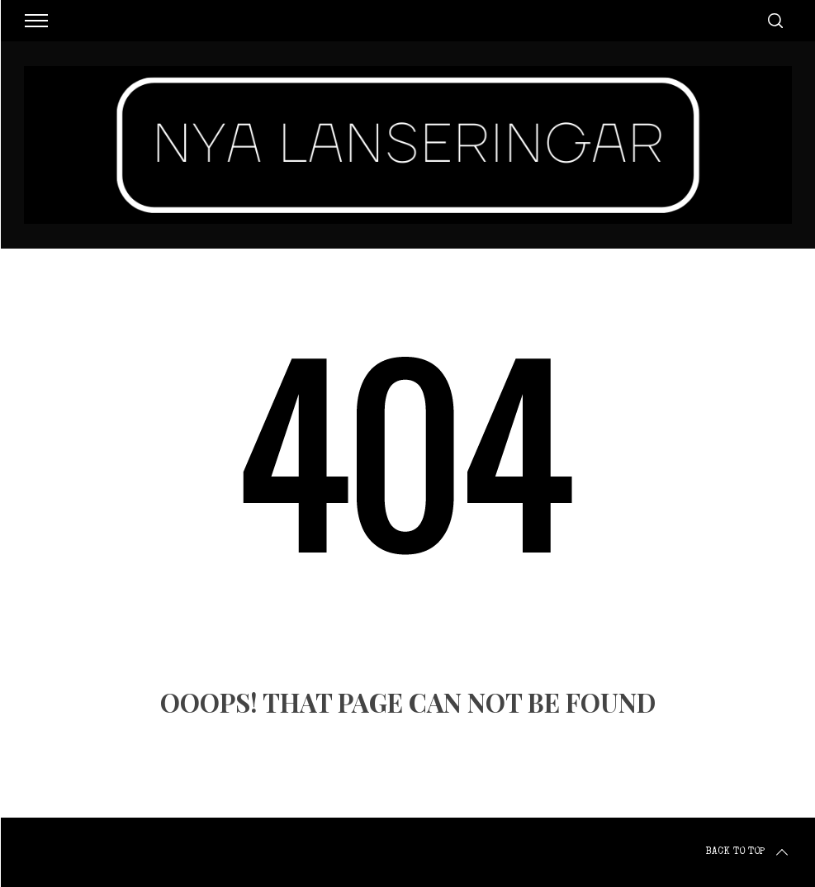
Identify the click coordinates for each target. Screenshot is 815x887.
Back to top (748, 852)
